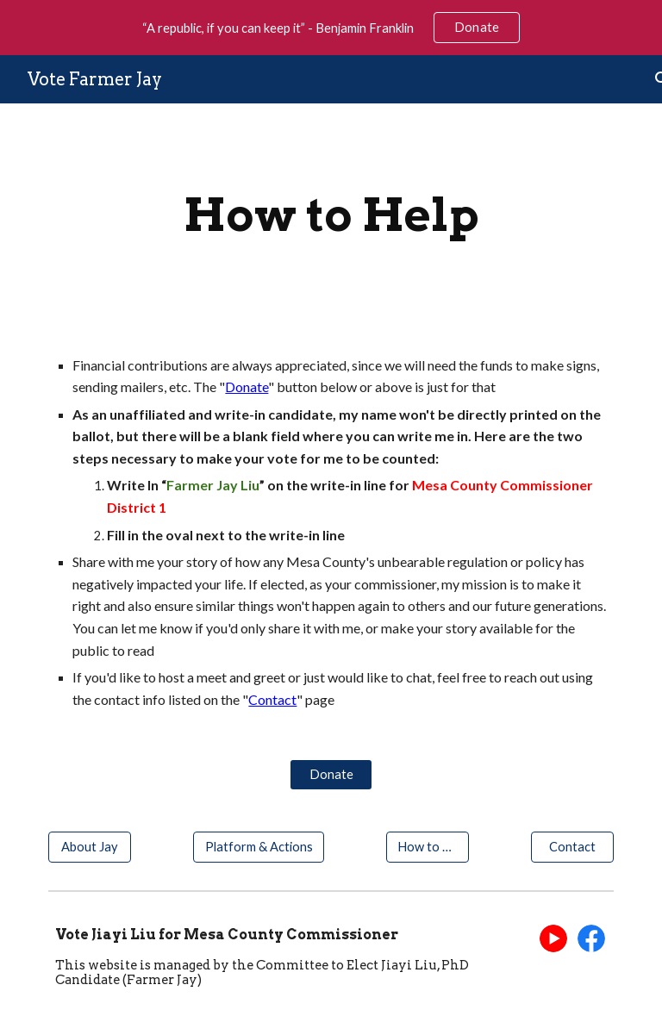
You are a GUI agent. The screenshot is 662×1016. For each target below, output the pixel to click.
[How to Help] (427, 846)
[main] (330, 215)
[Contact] (572, 846)
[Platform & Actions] (258, 846)
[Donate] (330, 774)
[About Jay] (89, 846)
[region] (331, 27)
